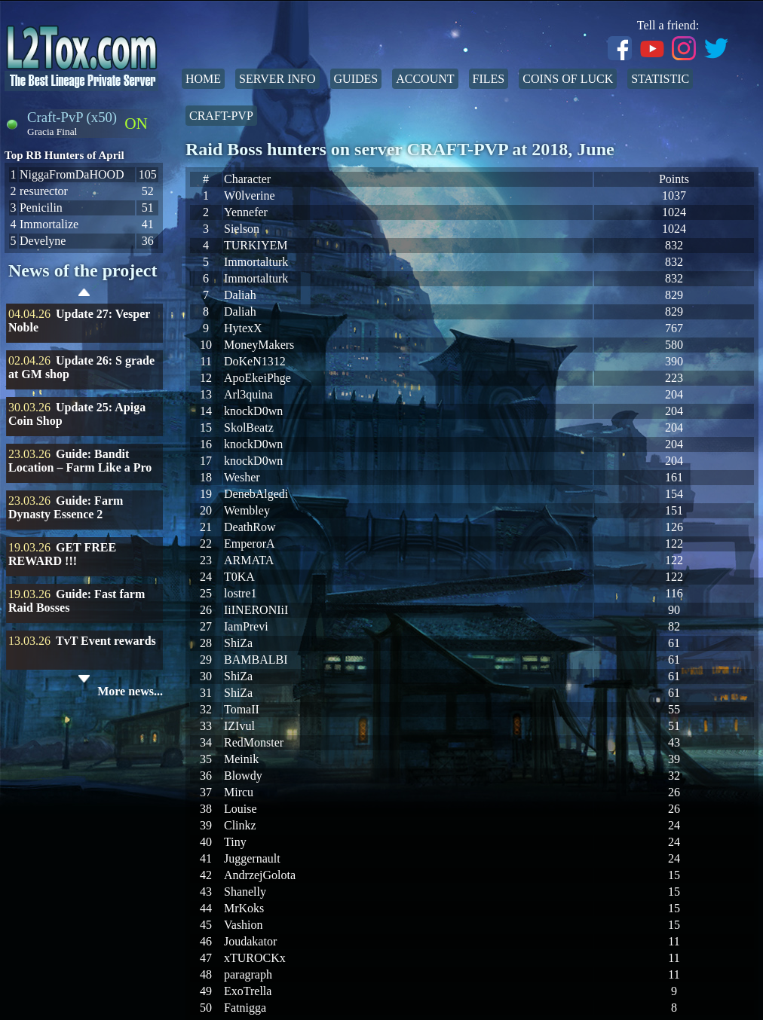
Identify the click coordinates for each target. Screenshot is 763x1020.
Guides (356, 78)
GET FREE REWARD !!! (62, 554)
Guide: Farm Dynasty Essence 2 (65, 507)
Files (489, 78)
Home (203, 78)
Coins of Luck (567, 78)
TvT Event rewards (106, 640)
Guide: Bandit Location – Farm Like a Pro (80, 460)
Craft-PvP (221, 115)
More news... (130, 691)
